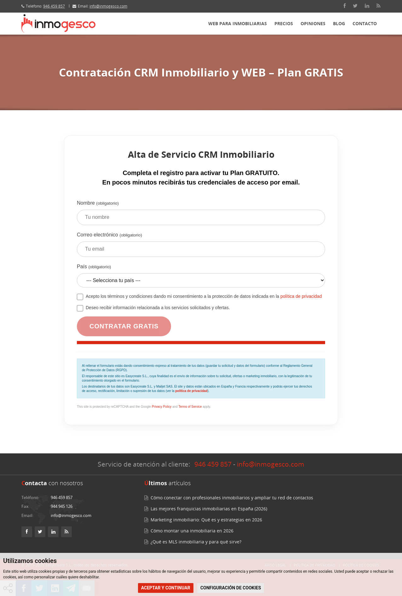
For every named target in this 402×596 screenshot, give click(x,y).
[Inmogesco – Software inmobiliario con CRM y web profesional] (58, 23)
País (201, 278)
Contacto (365, 23)
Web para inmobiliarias (237, 23)
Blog (339, 23)
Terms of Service (190, 406)
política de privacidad (301, 296)
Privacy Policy (161, 406)
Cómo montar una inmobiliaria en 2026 (192, 531)
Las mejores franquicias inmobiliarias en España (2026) (209, 509)
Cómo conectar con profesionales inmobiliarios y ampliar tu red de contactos (232, 498)
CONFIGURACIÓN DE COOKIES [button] (230, 587)
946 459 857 (54, 6)
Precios (283, 23)
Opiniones (313, 23)
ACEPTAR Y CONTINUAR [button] (165, 587)
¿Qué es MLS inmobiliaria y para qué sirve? (196, 542)
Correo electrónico (201, 247)
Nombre (201, 215)
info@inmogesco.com (108, 6)
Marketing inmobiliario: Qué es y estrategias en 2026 (206, 520)
